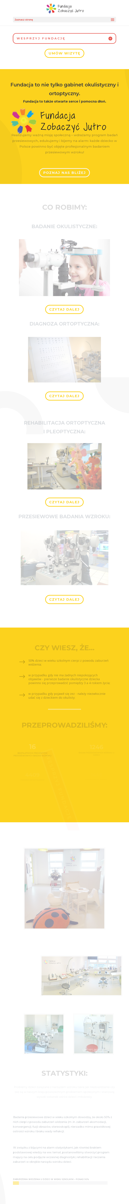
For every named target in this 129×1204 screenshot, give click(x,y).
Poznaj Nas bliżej (64, 172)
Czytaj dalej (64, 309)
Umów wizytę (64, 53)
